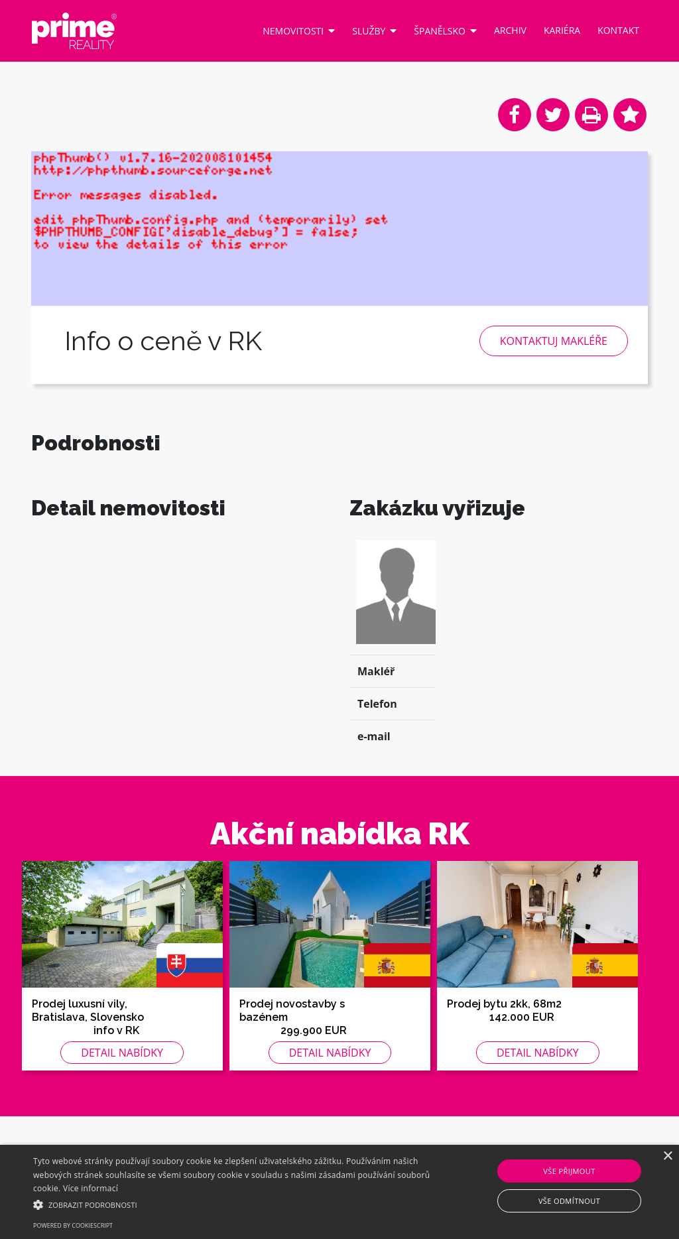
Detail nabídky (122, 1087)
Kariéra (562, 30)
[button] (232, 1204)
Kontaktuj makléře (553, 341)
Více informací (90, 1188)
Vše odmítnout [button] (569, 1201)
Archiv (510, 30)
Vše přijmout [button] (569, 1171)
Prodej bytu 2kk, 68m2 (504, 1038)
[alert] (339, 1192)
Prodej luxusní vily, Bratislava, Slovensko (88, 1045)
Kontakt (618, 30)
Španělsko (445, 30)
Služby (374, 30)
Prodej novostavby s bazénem (292, 1045)
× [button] (667, 1156)
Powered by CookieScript (73, 1225)
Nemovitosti (299, 30)
